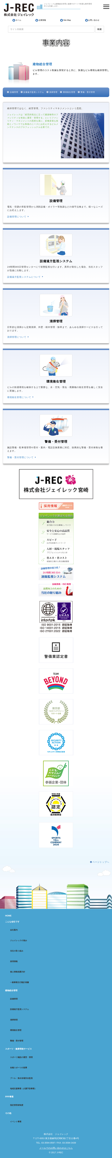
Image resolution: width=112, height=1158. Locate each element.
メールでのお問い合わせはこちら (56, 1148)
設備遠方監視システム (33, 92)
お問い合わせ (93, 20)
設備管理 (14, 92)
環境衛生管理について (19, 397)
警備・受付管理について (20, 457)
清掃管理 (53, 92)
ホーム (18, 20)
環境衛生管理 (69, 92)
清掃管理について (16, 337)
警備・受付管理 (88, 92)
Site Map (67, 20)
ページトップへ (101, 862)
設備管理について (16, 216)
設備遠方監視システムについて (24, 277)
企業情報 (42, 20)
